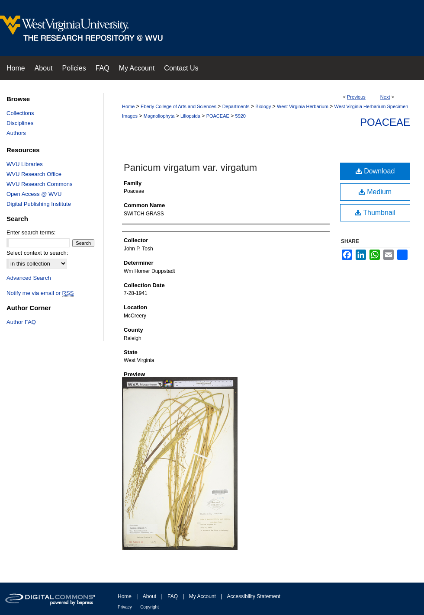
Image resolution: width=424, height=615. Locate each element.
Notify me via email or (40, 293)
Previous (356, 96)
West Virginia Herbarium (302, 106)
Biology (263, 106)
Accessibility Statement (253, 596)
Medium (375, 191)
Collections (20, 113)
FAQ (172, 596)
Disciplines (19, 123)
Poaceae (385, 122)
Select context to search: (37, 253)
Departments (236, 106)
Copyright (149, 607)
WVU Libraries (24, 164)
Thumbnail (375, 212)
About (149, 596)
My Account (202, 596)
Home (128, 106)
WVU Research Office (33, 174)
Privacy (125, 607)
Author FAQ (21, 322)
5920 (240, 116)
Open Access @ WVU (33, 194)
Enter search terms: (30, 232)
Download (375, 171)
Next (385, 96)
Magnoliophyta (159, 116)
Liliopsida (190, 116)
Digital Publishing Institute (38, 204)
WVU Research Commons (39, 184)
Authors (16, 133)
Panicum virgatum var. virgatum (190, 167)
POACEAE (217, 116)
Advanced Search (28, 278)
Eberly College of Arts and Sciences (178, 106)
